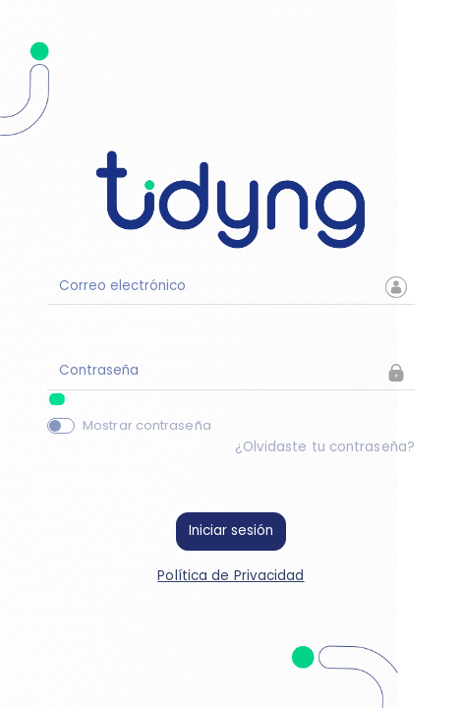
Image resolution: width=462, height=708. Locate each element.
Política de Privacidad (230, 575)
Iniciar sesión (231, 530)
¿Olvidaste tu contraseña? (325, 447)
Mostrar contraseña (147, 425)
